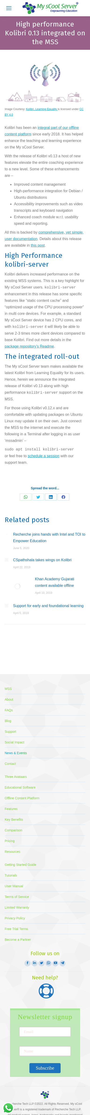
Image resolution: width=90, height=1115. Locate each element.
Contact (10, 764)
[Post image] (6, 534)
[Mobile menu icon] (9, 8)
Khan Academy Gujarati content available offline (54, 582)
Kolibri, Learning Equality (42, 109)
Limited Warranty (17, 907)
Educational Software (20, 787)
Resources (12, 851)
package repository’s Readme (29, 346)
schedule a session (43, 456)
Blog (8, 721)
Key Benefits (14, 819)
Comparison (13, 830)
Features (11, 809)
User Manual (14, 886)
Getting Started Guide (20, 864)
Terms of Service (17, 897)
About (9, 699)
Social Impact (14, 742)
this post (38, 245)
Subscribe (45, 1068)
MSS (8, 689)
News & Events (16, 753)
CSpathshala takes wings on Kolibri (42, 560)
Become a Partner (18, 939)
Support (10, 731)
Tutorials (11, 875)
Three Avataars (16, 777)
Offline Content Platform (22, 798)
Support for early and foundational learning (48, 606)
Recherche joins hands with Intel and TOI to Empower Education (49, 537)
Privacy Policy (15, 918)
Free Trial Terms (16, 929)
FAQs (9, 710)
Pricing (10, 841)
